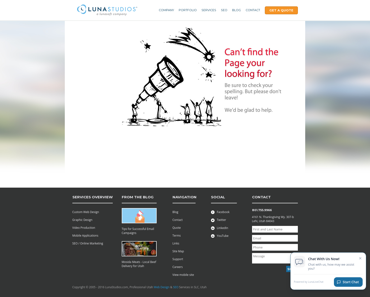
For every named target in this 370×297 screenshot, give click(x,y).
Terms (177, 236)
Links (176, 243)
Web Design (161, 287)
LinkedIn (219, 228)
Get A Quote (281, 10)
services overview (92, 197)
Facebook (220, 212)
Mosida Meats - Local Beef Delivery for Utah (139, 264)
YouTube (220, 236)
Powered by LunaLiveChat (308, 282)
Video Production (83, 228)
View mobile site (183, 275)
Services (208, 10)
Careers (178, 267)
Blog (236, 10)
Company (166, 10)
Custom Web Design (85, 212)
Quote (177, 228)
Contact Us (79, 30)
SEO (224, 10)
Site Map (178, 251)
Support (178, 259)
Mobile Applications (85, 236)
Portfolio (188, 10)
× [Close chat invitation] (360, 258)
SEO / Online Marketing (87, 243)
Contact (253, 10)
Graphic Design (82, 220)
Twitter (218, 220)
